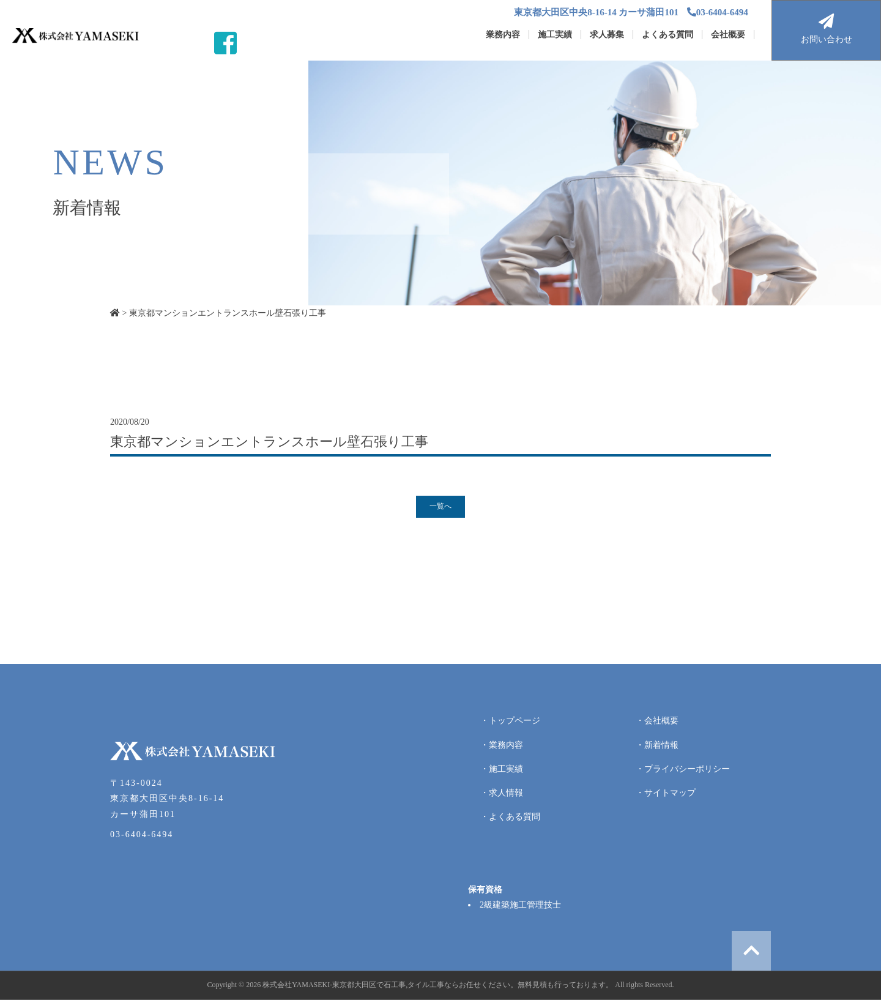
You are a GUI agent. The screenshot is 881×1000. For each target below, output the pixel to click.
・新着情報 (657, 745)
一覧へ (440, 506)
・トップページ (510, 720)
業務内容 (503, 34)
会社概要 (728, 34)
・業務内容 (501, 745)
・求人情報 (501, 792)
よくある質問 (667, 34)
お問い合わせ (826, 28)
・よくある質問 (510, 816)
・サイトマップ (666, 792)
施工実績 (555, 34)
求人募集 (607, 34)
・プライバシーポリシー (683, 769)
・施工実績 (501, 769)
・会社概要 (657, 720)
